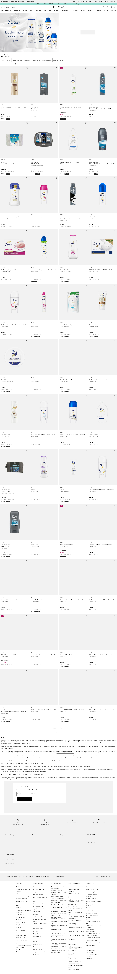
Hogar (106, 11)
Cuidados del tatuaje (91, 913)
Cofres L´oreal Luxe (38, 889)
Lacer (17, 954)
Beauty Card (88, 1)
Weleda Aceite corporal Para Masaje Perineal (58, 887)
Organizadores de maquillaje (41, 904)
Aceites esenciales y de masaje (39, 920)
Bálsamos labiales (38, 894)
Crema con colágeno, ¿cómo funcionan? (93, 926)
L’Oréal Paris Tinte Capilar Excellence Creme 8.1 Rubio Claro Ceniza (58, 892)
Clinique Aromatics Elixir (22, 932)
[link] (14, 93)
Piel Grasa (88, 948)
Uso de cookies (10, 878)
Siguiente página (58, 728)
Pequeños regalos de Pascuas (94, 908)
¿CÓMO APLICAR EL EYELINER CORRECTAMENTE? (76, 901)
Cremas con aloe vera (74, 893)
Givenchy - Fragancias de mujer (22, 950)
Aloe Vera (71, 972)
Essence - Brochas (21, 930)
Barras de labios (37, 949)
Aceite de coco (72, 904)
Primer (35, 941)
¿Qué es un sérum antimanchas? (73, 924)
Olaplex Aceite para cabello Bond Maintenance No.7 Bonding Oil (58, 935)
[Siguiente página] (65, 732)
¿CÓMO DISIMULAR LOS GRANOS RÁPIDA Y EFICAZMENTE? (75, 949)
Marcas (56, 11)
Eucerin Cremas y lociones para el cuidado (23, 902)
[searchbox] (15, 7)
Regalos (101, 1)
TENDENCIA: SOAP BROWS (75, 942)
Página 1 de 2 (58, 732)
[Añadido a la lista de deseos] (27, 68)
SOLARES (38, 11)
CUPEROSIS (89, 958)
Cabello (98, 11)
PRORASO (18, 919)
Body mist (36, 934)
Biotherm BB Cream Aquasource (56, 930)
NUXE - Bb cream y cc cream (23, 908)
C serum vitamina (37, 944)
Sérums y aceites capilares (40, 923)
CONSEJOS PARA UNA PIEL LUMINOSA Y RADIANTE (93, 934)
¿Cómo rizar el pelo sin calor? (76, 935)
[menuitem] (7, 11)
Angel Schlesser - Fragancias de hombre (23, 911)
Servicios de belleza (78, 1)
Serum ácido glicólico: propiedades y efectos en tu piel (93, 921)
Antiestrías (36, 939)
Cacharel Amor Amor (21, 940)
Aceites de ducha (38, 917)
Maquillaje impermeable (39, 952)
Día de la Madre (28, 11)
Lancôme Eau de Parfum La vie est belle (59, 908)
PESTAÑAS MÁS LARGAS (75, 920)
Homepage (4, 54)
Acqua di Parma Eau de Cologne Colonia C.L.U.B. (57, 897)
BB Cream (18, 927)
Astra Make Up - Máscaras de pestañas (23, 890)
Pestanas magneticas (91, 940)
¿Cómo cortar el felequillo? (93, 937)
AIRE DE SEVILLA (20, 922)
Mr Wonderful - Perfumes (22, 938)
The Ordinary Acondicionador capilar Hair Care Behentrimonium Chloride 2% (59, 945)
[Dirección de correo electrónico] (39, 794)
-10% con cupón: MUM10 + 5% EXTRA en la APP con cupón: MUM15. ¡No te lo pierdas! (56, 3)
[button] (58, 854)
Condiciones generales (58, 876)
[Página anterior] (52, 732)
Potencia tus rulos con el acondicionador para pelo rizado (75, 908)
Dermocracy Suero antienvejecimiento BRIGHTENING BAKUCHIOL (58, 917)
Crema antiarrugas (38, 906)
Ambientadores (37, 936)
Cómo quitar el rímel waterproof (73, 890)
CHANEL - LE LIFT (20, 917)
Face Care (36, 954)
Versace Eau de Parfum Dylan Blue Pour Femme (59, 901)
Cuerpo (90, 11)
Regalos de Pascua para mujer (94, 901)
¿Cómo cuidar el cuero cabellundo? (74, 938)
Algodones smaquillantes (40, 909)
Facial (83, 11)
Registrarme (25, 799)
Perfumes (65, 11)
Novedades (48, 11)
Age (17, 893)
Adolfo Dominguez (21, 935)
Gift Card (17, 11)
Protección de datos (11, 876)
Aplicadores (36, 911)
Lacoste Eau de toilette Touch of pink (59, 922)
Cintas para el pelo (38, 928)
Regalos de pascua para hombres (92, 904)
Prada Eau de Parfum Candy (58, 904)
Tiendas (96, 1)
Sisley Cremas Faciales (22, 925)
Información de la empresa (26, 876)
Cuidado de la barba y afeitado (92, 895)
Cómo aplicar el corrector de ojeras (76, 928)
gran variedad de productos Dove (65, 753)
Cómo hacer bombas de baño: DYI (92, 955)
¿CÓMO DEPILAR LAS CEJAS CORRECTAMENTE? (76, 917)
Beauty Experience (110, 1)
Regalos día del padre (92, 889)
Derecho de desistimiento (42, 876)
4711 (17, 956)
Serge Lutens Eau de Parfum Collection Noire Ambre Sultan (59, 912)
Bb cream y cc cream (38, 947)
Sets (34, 901)
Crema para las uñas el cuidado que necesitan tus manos (75, 965)
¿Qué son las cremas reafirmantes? (74, 957)
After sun (35, 931)
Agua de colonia (90, 945)
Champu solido (90, 910)
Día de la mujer (90, 887)
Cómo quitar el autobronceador (90, 930)
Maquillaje (74, 11)
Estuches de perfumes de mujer (40, 898)
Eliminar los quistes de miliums (94, 943)
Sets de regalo (6, 11)
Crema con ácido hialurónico (76, 887)
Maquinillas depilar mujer (40, 892)
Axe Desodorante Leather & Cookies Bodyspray (58, 940)
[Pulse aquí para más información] (79, 4)
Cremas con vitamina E (74, 961)
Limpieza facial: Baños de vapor (75, 913)
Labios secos (71, 944)
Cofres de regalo (90, 892)
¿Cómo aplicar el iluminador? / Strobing (76, 953)
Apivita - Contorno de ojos (23, 896)
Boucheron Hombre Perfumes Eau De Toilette (23, 946)
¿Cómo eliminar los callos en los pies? (76, 896)
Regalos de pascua (91, 898)
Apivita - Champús (20, 914)
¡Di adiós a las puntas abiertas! (92, 916)
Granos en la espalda (74, 969)
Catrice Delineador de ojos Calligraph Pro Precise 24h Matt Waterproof (58, 950)
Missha (17, 943)
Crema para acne (38, 926)
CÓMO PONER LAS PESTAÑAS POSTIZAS (76, 932)
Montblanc (18, 887)
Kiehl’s (17, 905)
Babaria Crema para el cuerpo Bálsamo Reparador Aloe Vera (59, 926)
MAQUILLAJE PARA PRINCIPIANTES (91, 951)
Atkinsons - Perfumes (21, 898)
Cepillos (35, 887)
